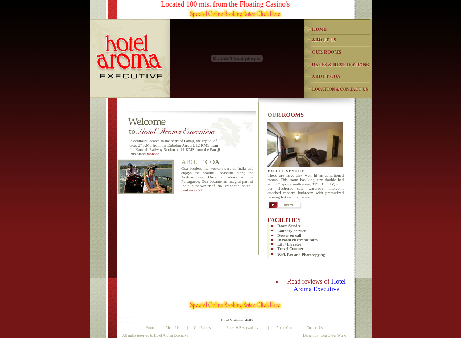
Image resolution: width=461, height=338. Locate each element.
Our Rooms (202, 328)
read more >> (192, 190)
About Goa (284, 328)
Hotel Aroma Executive (320, 285)
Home (150, 328)
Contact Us (315, 328)
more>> (153, 154)
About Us (172, 328)
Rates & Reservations (242, 328)
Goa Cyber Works (334, 335)
